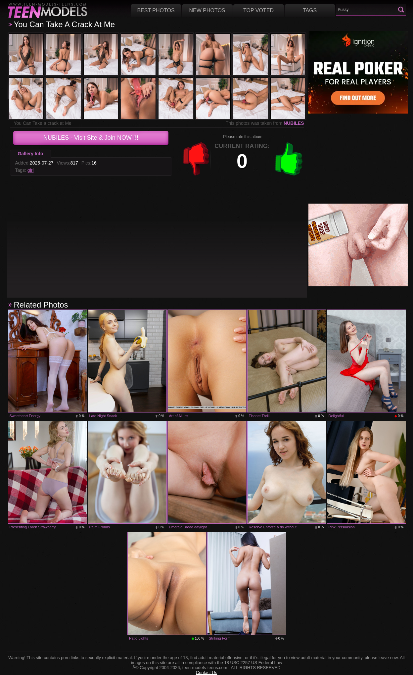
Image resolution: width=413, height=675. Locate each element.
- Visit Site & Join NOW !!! (90, 137)
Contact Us (206, 672)
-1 (196, 158)
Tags (310, 10)
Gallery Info (30, 153)
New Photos (207, 10)
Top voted (258, 10)
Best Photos (155, 10)
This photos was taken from (265, 123)
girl (30, 170)
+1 (288, 158)
